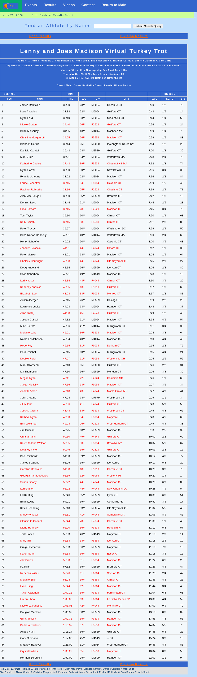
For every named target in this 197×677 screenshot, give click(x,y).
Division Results (134, 36)
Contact (88, 5)
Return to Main (113, 5)
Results (50, 5)
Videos (69, 5)
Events (31, 5)
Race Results (40, 36)
